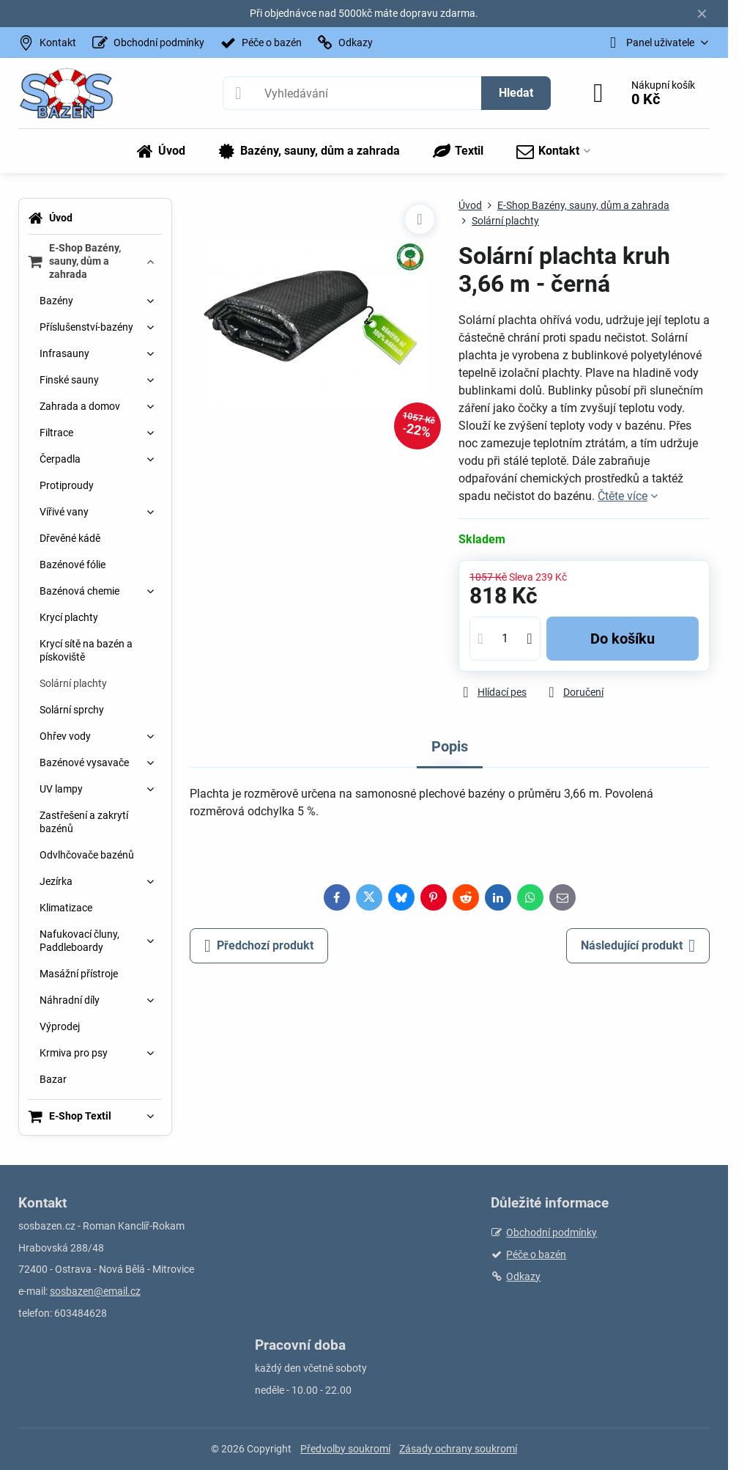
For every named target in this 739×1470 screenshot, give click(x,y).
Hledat (516, 93)
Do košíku (622, 638)
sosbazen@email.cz (95, 1291)
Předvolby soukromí (345, 1449)
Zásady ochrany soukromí (458, 1449)
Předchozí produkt (258, 946)
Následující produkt (638, 946)
